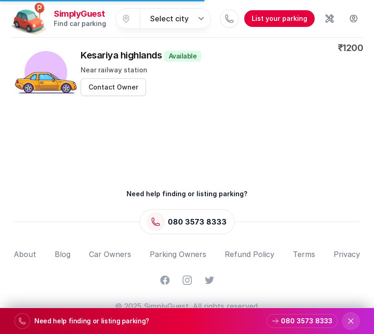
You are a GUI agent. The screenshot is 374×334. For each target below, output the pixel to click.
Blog (62, 254)
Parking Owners (178, 254)
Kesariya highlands (141, 55)
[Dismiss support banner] (350, 321)
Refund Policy (249, 254)
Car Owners (110, 254)
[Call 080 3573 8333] (229, 18)
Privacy (347, 254)
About (25, 254)
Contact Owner (113, 87)
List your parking (279, 18)
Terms (304, 254)
